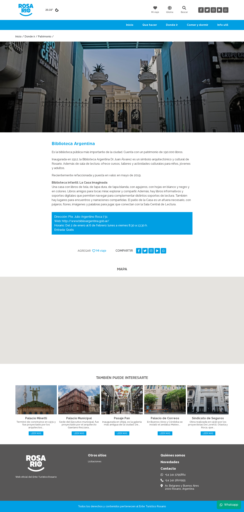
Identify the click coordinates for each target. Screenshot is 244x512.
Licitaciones (94, 461)
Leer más (36, 433)
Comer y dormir (197, 25)
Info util (222, 25)
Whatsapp (229, 504)
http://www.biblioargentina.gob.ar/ (85, 221)
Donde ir (172, 25)
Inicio (129, 25)
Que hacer (149, 25)
